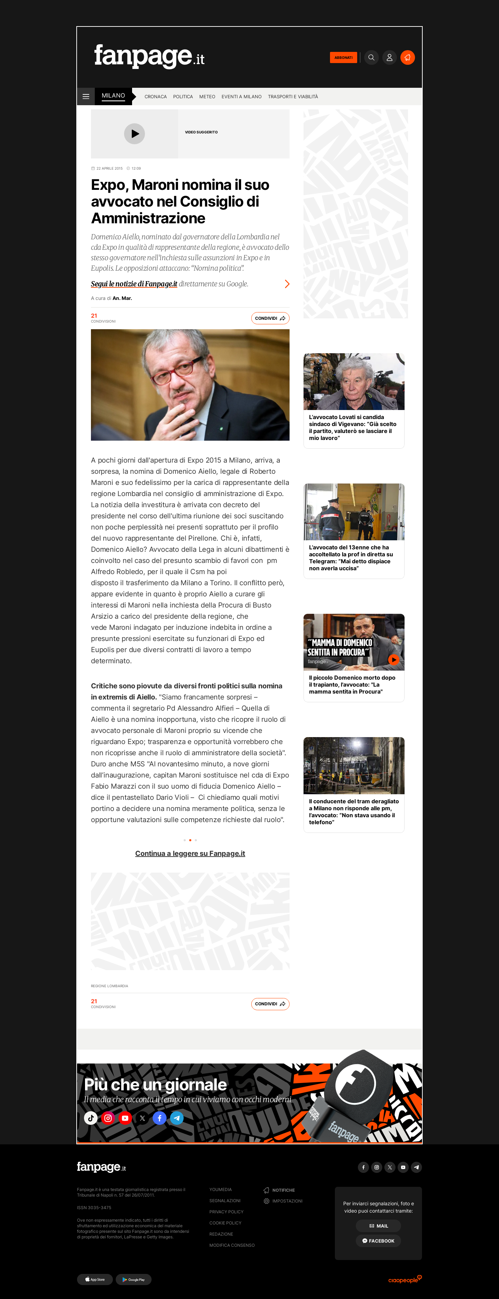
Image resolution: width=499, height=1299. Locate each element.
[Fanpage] (101, 1167)
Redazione (221, 1234)
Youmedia (220, 1189)
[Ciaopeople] (405, 1281)
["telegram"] (190, 1119)
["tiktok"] (92, 1119)
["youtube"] (131, 1119)
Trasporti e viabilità (293, 96)
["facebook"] (170, 1119)
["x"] (151, 1119)
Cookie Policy (225, 1222)
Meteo (207, 96)
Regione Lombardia (109, 986)
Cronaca (156, 96)
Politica (183, 96)
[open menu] (86, 96)
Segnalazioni (224, 1200)
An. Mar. (122, 298)
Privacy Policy (226, 1211)
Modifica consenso (232, 1245)
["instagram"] (111, 1119)
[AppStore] (95, 1279)
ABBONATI (344, 57)
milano (113, 95)
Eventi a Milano (242, 96)
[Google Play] (134, 1279)
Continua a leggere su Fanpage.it (190, 853)
